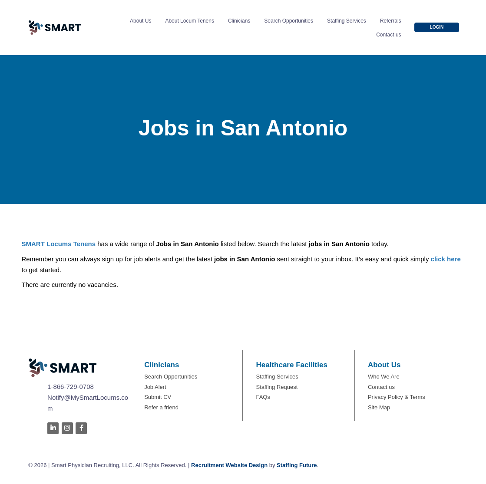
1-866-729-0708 (70, 386)
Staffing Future (297, 465)
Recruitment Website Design (229, 465)
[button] (437, 27)
